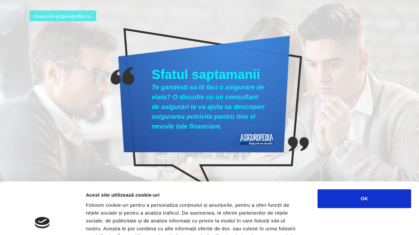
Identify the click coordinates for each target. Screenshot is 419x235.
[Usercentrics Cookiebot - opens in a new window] (42, 222)
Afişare (327, 222)
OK (364, 150)
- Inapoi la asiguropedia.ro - (63, 16)
